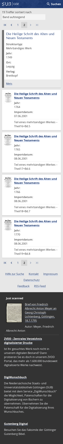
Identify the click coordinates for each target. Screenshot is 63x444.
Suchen (53, 4)
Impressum (50, 274)
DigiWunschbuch (15, 377)
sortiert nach (23, 12)
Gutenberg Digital (16, 424)
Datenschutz (31, 280)
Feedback (23, 286)
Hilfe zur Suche (14, 274)
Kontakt (34, 274)
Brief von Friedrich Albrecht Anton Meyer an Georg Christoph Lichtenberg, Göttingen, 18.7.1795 (40, 312)
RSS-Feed (40, 286)
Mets (9, 84)
